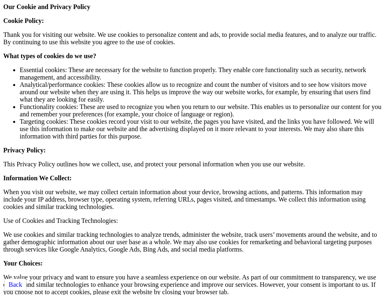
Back (15, 284)
